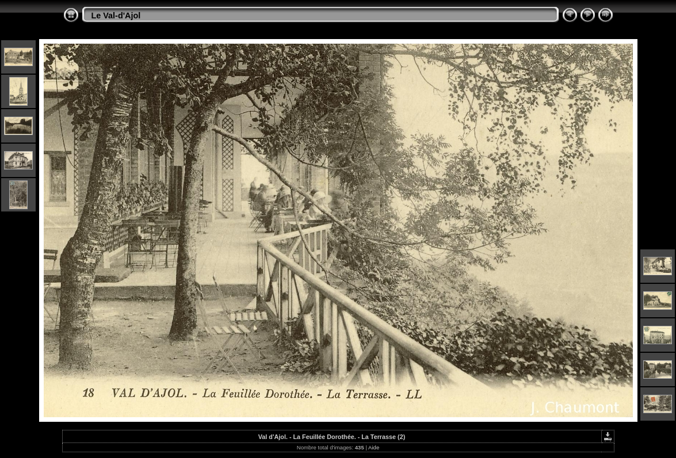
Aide (373, 447)
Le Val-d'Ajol (116, 15)
